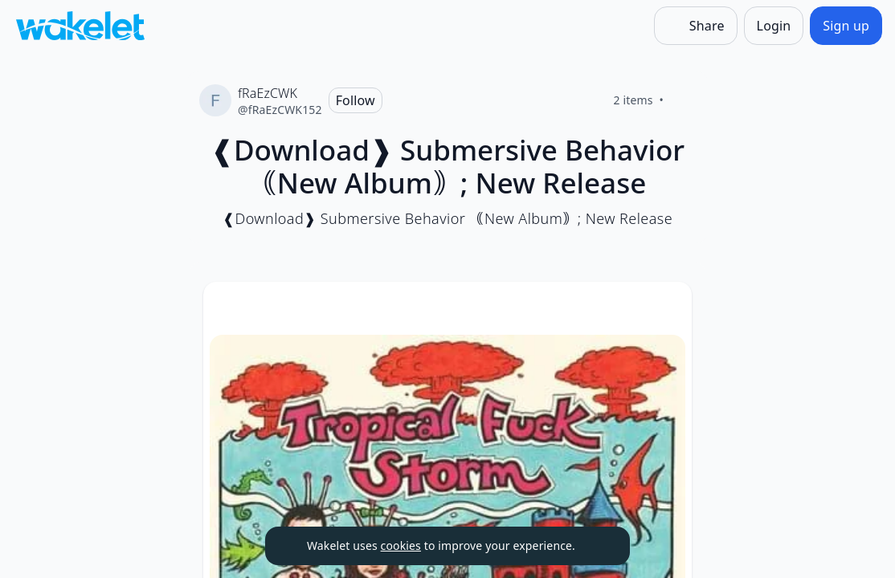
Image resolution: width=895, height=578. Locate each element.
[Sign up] (846, 25)
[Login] (774, 25)
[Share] (696, 25)
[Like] (683, 100)
